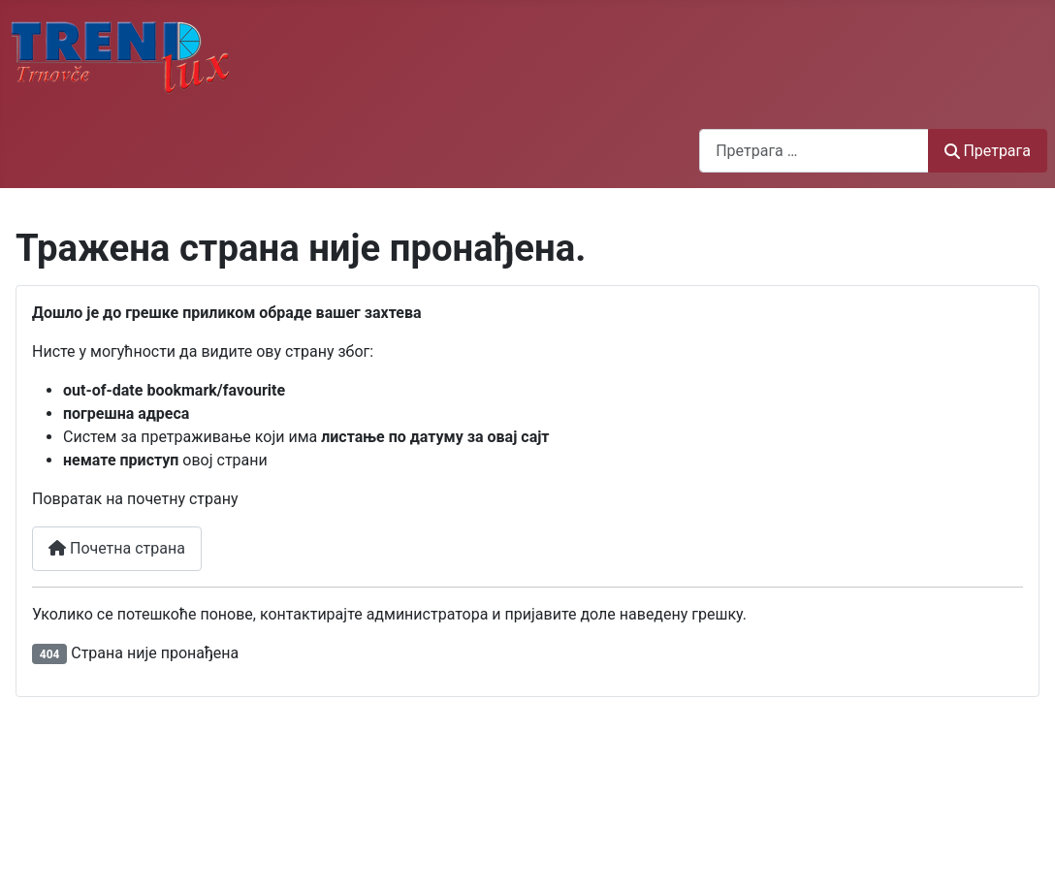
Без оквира (527, 794)
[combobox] (814, 151)
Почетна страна (116, 548)
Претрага (987, 151)
